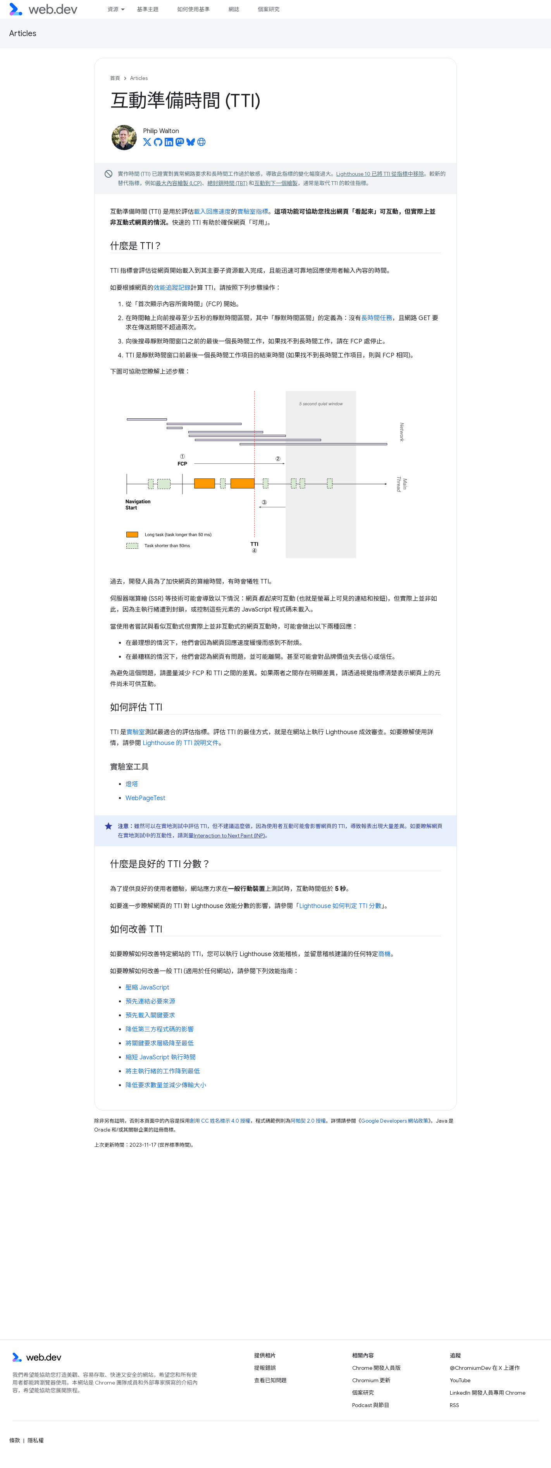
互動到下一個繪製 (276, 183)
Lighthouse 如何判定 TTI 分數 (340, 906)
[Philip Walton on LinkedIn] (169, 144)
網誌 (233, 9)
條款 (14, 1440)
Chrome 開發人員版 (376, 1367)
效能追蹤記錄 (172, 288)
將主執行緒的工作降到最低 (163, 1071)
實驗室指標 (252, 212)
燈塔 (132, 784)
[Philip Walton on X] (147, 144)
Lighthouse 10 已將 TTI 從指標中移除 (380, 173)
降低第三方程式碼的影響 (160, 1029)
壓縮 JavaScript (147, 987)
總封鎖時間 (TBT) (227, 183)
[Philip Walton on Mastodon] (180, 144)
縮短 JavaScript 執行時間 (161, 1057)
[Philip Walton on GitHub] (158, 144)
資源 (112, 9)
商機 (384, 954)
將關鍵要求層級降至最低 (160, 1043)
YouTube (460, 1380)
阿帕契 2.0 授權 (308, 1121)
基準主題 (147, 9)
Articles (22, 33)
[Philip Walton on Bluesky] (190, 144)
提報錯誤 (265, 1367)
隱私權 (36, 1440)
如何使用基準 (193, 9)
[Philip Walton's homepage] (201, 144)
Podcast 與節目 (370, 1405)
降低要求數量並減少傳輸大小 (166, 1085)
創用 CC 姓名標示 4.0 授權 (220, 1121)
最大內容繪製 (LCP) (179, 183)
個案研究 (268, 9)
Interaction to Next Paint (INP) (229, 835)
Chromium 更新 (371, 1380)
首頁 (115, 78)
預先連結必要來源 (150, 1001)
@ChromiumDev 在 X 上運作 (485, 1367)
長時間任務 (376, 318)
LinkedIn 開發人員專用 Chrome (487, 1392)
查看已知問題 (270, 1380)
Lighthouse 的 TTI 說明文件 (181, 743)
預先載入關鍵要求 (150, 1015)
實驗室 (135, 732)
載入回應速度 (212, 212)
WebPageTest (145, 798)
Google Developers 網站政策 (394, 1121)
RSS (454, 1405)
